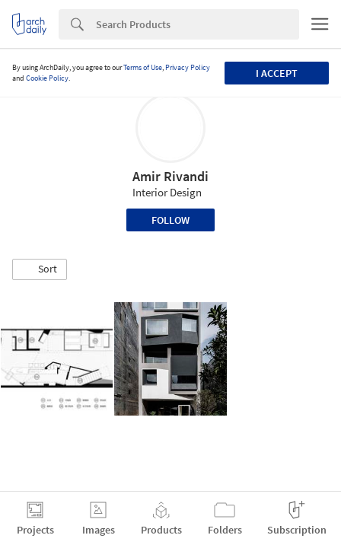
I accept (277, 73)
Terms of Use (142, 67)
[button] (39, 269)
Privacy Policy (187, 67)
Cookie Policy (47, 78)
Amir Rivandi (170, 176)
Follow (170, 220)
